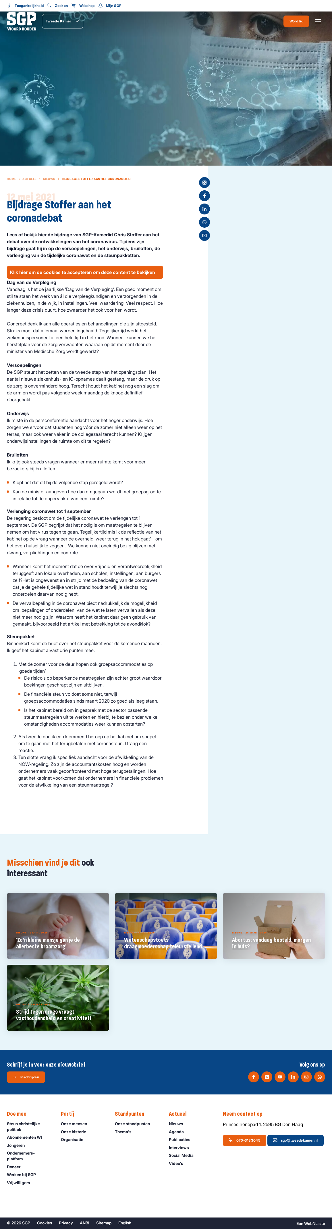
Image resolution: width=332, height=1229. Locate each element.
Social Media (184, 1155)
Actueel (29, 179)
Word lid (296, 21)
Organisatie (74, 1139)
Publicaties (182, 1139)
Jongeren (18, 1145)
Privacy (66, 1222)
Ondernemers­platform (29, 1155)
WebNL (311, 1223)
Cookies (44, 1222)
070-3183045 (244, 1140)
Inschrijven (25, 1077)
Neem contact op (245, 1114)
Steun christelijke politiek (29, 1126)
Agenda (179, 1131)
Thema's (126, 1131)
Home (11, 179)
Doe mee (19, 1114)
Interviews (181, 1147)
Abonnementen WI (27, 1137)
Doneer (16, 1166)
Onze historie (76, 1131)
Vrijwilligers (21, 1182)
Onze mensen (76, 1123)
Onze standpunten (135, 1123)
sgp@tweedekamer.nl (295, 1140)
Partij (70, 1114)
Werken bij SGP (24, 1174)
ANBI (84, 1222)
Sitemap (103, 1222)
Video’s (178, 1163)
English (124, 1222)
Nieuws (49, 179)
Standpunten (132, 1114)
